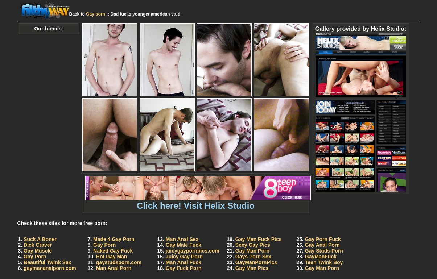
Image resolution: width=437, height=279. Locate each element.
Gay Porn (35, 256)
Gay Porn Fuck (323, 239)
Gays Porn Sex (253, 256)
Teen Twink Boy (324, 262)
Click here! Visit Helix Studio (198, 202)
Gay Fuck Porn (184, 268)
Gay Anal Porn (322, 245)
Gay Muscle (38, 251)
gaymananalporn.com (50, 268)
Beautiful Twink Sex (47, 262)
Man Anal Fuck (183, 262)
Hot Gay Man (111, 256)
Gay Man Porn (252, 251)
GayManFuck (321, 256)
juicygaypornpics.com (192, 251)
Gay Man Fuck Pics (258, 239)
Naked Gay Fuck (113, 251)
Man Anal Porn (114, 268)
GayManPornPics (256, 262)
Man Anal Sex (182, 239)
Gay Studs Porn (324, 251)
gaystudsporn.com (118, 262)
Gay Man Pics (251, 268)
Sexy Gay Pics (252, 245)
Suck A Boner (40, 239)
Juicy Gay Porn (184, 256)
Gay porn (95, 14)
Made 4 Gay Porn (114, 239)
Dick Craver (38, 245)
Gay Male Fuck (183, 245)
